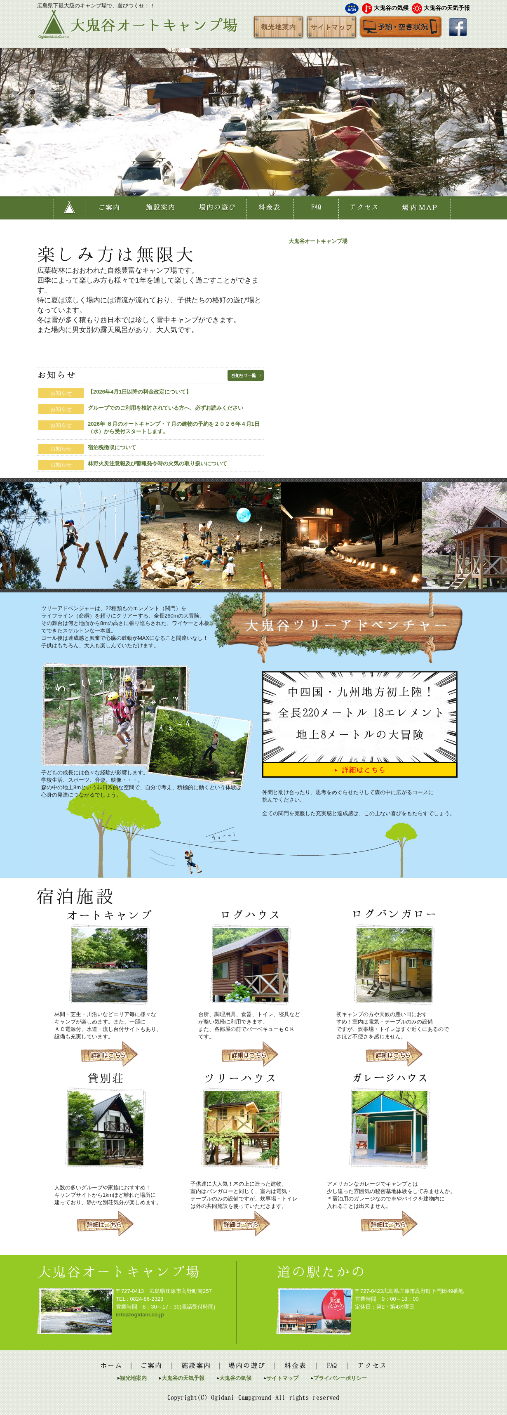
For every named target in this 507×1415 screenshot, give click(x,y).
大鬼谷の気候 (391, 8)
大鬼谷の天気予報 (447, 8)
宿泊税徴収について (112, 447)
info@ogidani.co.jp (140, 1314)
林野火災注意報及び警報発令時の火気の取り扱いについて (157, 463)
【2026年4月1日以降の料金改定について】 (139, 392)
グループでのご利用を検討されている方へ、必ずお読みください (165, 408)
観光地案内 (133, 1378)
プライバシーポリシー (340, 1378)
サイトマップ (282, 1378)
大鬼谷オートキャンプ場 (318, 241)
